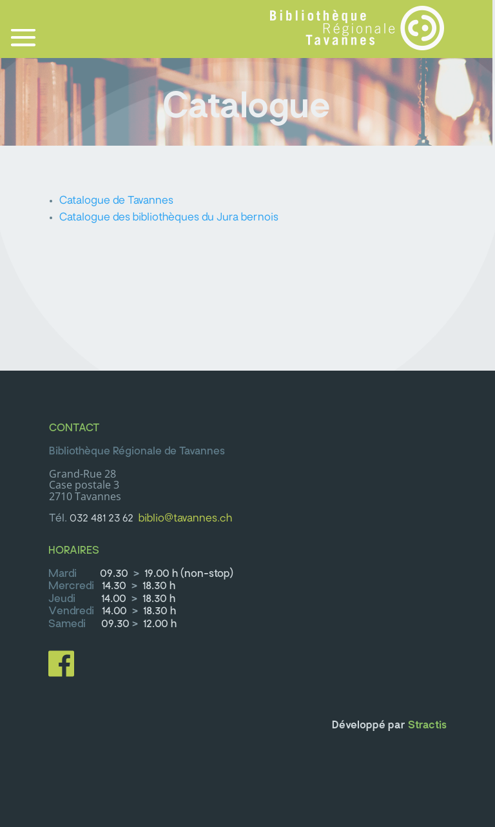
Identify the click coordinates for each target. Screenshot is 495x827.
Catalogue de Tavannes (116, 201)
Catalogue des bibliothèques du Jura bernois (168, 218)
